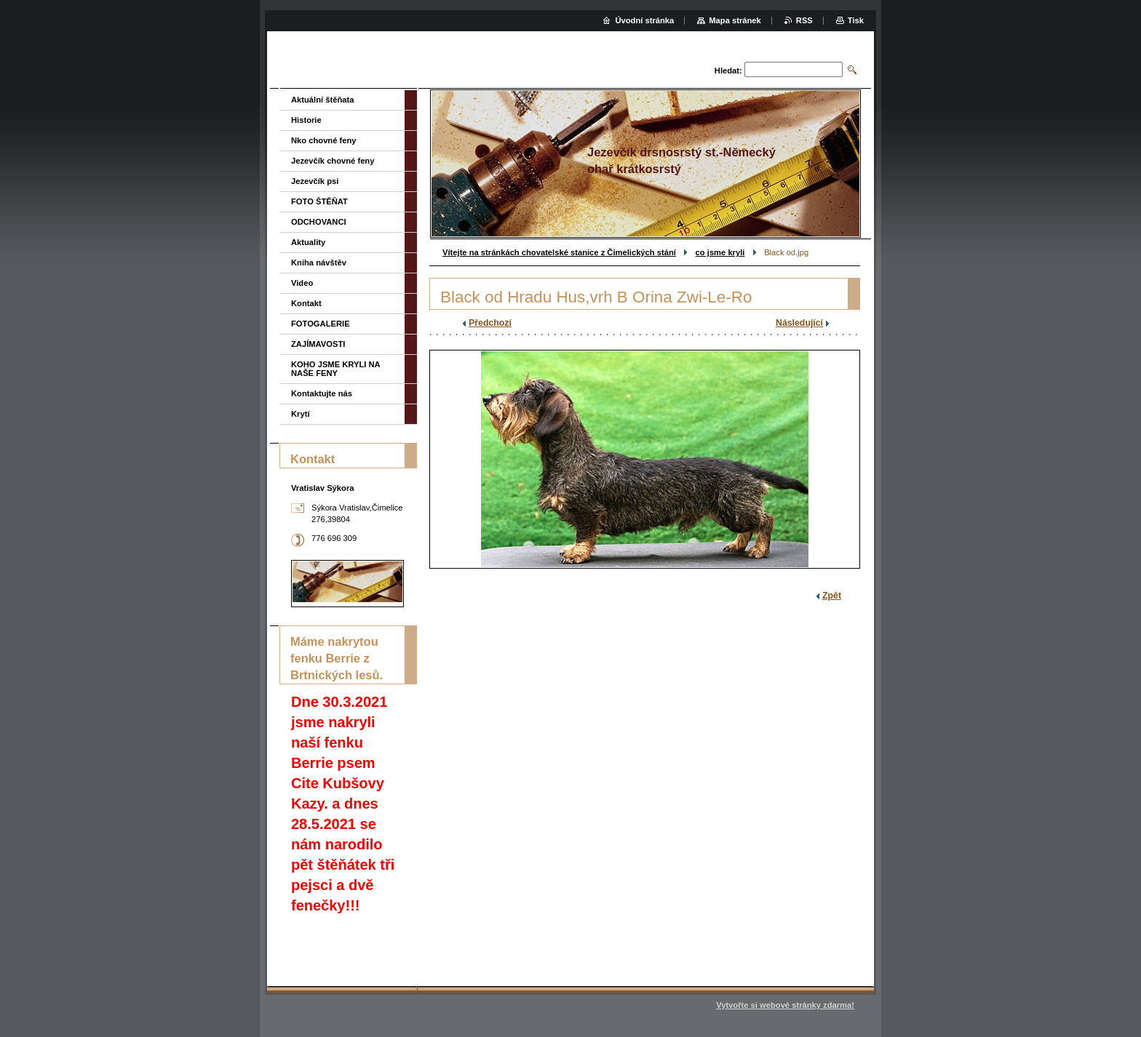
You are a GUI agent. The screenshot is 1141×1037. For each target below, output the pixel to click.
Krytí (300, 413)
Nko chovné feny (324, 140)
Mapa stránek (735, 20)
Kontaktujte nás (321, 393)
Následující (799, 323)
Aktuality (308, 242)
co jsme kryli (720, 252)
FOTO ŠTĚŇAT (319, 201)
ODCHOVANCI (318, 221)
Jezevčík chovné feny (332, 160)
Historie (306, 120)
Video (302, 283)
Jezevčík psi (314, 181)
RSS (804, 20)
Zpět (831, 595)
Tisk (856, 20)
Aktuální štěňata (322, 99)
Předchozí (490, 323)
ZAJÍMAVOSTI (318, 344)
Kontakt (306, 303)
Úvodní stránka (644, 20)
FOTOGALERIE (320, 323)
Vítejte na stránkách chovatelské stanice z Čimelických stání (559, 252)
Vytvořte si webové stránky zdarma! (785, 1005)
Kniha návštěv (318, 262)
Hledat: (728, 70)
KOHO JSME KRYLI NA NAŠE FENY (335, 368)
